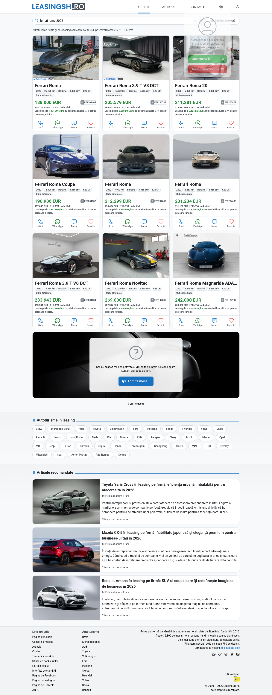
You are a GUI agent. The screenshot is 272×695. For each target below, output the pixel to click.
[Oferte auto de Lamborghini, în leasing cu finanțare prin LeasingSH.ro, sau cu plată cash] (138, 446)
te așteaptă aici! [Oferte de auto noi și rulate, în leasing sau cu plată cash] (230, 647)
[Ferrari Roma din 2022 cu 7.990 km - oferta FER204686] (136, 176)
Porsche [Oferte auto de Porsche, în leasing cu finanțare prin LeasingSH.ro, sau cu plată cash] (87, 665)
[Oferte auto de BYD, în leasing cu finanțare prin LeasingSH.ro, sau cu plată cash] (139, 437)
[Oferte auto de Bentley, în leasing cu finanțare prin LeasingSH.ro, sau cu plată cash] (224, 446)
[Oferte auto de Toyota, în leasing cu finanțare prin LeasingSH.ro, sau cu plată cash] (96, 428)
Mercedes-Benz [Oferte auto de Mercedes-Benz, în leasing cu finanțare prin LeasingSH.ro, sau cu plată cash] (91, 641)
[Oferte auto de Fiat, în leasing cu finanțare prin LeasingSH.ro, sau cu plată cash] (209, 446)
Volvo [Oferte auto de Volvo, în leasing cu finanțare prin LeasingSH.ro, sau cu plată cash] (85, 680)
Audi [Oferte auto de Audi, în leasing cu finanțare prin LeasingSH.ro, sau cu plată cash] (84, 646)
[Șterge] (195, 20)
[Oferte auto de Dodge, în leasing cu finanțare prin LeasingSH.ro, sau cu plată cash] (122, 454)
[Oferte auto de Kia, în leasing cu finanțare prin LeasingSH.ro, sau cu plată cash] (109, 437)
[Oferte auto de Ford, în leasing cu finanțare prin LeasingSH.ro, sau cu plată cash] (136, 428)
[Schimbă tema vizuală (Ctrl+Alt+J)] (237, 6)
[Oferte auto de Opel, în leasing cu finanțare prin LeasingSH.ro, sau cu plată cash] (222, 437)
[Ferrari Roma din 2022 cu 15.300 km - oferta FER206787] (136, 77)
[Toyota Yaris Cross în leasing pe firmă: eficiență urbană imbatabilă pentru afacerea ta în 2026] (136, 501)
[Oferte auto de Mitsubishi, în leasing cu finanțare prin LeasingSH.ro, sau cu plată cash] (42, 454)
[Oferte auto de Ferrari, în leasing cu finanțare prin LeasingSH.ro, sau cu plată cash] (67, 446)
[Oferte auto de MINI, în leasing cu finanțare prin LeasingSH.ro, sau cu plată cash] (194, 446)
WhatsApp (57, 124)
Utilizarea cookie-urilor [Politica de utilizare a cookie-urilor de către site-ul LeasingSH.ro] (45, 661)
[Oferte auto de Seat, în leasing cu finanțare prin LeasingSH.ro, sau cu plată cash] (60, 454)
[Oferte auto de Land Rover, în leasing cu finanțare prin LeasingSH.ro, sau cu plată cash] (76, 437)
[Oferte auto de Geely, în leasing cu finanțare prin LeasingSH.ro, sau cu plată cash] (179, 446)
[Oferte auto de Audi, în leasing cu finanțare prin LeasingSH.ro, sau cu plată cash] (81, 428)
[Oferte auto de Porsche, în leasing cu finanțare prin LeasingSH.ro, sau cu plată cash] (152, 428)
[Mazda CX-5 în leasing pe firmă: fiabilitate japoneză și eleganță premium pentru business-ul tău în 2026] (136, 549)
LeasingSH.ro (231, 685)
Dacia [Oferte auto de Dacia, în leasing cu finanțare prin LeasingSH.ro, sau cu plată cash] (85, 685)
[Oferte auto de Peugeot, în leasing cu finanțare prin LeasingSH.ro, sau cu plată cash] (155, 437)
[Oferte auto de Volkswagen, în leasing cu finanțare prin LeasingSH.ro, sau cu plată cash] (117, 428)
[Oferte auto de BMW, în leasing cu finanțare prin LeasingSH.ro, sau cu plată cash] (39, 428)
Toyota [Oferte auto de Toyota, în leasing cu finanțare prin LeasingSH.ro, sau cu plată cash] (86, 651)
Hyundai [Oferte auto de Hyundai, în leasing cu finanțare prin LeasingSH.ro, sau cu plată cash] (87, 675)
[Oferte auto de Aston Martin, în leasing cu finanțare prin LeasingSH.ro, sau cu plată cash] (79, 454)
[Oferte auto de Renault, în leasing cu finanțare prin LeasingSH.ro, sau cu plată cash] (40, 437)
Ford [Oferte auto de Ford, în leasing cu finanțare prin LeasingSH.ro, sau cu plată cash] (84, 661)
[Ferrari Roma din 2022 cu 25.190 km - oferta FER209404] (66, 77)
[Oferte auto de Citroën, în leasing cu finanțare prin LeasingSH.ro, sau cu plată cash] (84, 446)
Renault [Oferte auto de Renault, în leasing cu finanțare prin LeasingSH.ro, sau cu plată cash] (86, 689)
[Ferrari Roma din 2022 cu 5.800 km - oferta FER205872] (206, 77)
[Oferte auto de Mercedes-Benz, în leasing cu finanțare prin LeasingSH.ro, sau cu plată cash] (60, 428)
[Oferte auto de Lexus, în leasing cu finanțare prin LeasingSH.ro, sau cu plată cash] (57, 437)
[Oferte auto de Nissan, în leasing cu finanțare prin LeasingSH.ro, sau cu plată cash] (206, 437)
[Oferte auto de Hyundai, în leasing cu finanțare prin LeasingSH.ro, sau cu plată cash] (187, 428)
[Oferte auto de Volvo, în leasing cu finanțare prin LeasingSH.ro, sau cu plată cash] (204, 428)
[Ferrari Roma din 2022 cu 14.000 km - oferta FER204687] (66, 176)
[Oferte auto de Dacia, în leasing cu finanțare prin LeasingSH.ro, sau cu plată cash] (220, 428)
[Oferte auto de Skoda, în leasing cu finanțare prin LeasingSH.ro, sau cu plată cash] (169, 428)
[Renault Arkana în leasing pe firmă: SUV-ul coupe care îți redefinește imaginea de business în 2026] (136, 598)
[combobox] (119, 21)
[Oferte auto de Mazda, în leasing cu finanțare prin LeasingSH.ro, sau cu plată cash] (123, 437)
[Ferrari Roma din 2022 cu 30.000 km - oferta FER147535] (136, 274)
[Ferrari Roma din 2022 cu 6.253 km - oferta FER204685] (206, 176)
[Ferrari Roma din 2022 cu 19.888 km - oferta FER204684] (66, 274)
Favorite (91, 124)
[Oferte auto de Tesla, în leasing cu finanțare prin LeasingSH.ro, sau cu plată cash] (95, 437)
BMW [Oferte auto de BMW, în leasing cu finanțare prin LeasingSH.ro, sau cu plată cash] (85, 636)
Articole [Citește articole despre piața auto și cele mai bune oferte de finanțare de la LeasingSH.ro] (36, 646)
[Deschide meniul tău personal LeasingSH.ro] (221, 6)
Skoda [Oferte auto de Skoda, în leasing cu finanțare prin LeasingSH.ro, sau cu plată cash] (85, 670)
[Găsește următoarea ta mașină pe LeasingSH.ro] (58, 6)
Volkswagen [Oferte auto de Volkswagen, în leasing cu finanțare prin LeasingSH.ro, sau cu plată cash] (89, 656)
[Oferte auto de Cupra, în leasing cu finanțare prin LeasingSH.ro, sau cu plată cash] (101, 446)
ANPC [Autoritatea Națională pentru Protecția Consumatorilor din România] (35, 689)
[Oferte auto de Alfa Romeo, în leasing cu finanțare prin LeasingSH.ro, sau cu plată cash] (102, 454)
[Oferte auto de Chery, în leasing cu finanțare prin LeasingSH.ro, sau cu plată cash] (173, 437)
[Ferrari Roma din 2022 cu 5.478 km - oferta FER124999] (206, 274)
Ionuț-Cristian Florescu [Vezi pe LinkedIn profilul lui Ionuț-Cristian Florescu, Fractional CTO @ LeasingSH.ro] (237, 679)
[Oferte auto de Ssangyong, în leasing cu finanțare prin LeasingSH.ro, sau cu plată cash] (161, 446)
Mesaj (74, 124)
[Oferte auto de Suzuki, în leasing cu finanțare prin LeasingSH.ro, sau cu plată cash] (189, 437)
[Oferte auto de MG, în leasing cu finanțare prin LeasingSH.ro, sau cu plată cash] (38, 446)
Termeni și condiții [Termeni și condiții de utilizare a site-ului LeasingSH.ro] (43, 656)
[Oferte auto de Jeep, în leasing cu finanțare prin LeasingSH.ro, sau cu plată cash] (51, 446)
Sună (41, 124)
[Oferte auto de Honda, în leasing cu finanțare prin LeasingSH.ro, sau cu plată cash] (117, 446)
